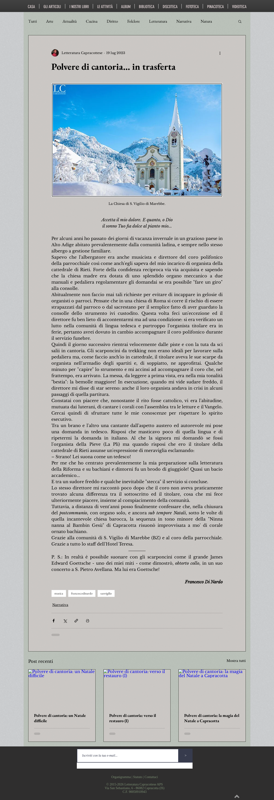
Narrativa (183, 21)
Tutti (32, 21)
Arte (49, 21)
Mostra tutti (236, 661)
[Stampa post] (87, 620)
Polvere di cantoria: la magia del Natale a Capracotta (211, 718)
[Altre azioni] (220, 53)
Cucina (91, 21)
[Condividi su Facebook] (53, 620)
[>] (186, 756)
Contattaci (151, 777)
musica (58, 593)
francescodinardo (82, 593)
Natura (206, 21)
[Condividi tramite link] (76, 620)
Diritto (112, 21)
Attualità (69, 21)
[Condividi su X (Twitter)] (65, 620)
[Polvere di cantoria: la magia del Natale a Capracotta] (212, 688)
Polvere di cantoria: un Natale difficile (60, 718)
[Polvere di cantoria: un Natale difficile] (61, 688)
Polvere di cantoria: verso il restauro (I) (132, 718)
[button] (240, 21)
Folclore (133, 21)
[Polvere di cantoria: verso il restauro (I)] (137, 688)
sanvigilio (106, 593)
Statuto (137, 777)
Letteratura (158, 21)
